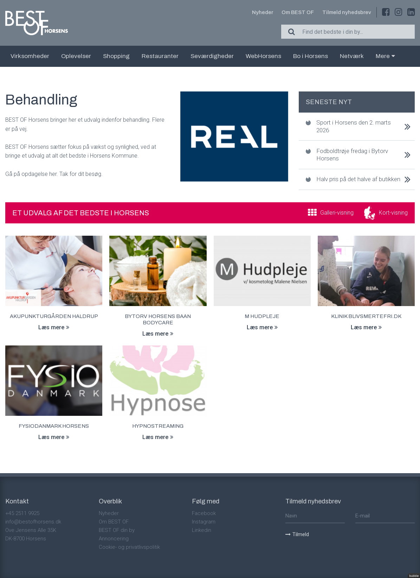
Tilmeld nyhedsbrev (346, 12)
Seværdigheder (212, 56)
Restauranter (160, 56)
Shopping (116, 56)
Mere (385, 56)
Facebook (204, 513)
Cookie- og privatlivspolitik (129, 547)
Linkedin (201, 530)
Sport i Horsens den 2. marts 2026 (353, 126)
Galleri (337, 212)
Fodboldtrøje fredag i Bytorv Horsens (352, 154)
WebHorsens (263, 56)
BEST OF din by (117, 530)
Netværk (352, 56)
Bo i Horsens (310, 56)
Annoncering (114, 538)
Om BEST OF (298, 12)
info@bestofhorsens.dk (33, 522)
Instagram (203, 522)
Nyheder (262, 12)
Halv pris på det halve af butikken (358, 179)
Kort (393, 212)
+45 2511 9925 (22, 513)
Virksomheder (30, 56)
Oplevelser (76, 56)
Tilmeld (297, 534)
